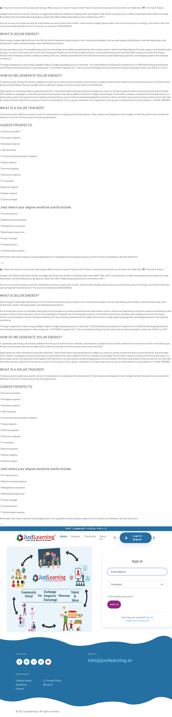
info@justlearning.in (110, 660)
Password (116, 584)
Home (63, 536)
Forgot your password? (137, 621)
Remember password (121, 596)
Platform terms (24, 680)
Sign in (114, 605)
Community (90, 536)
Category (75, 536)
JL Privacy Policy (52, 680)
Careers (20, 689)
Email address (118, 572)
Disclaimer (21, 685)
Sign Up (149, 617)
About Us (102, 538)
